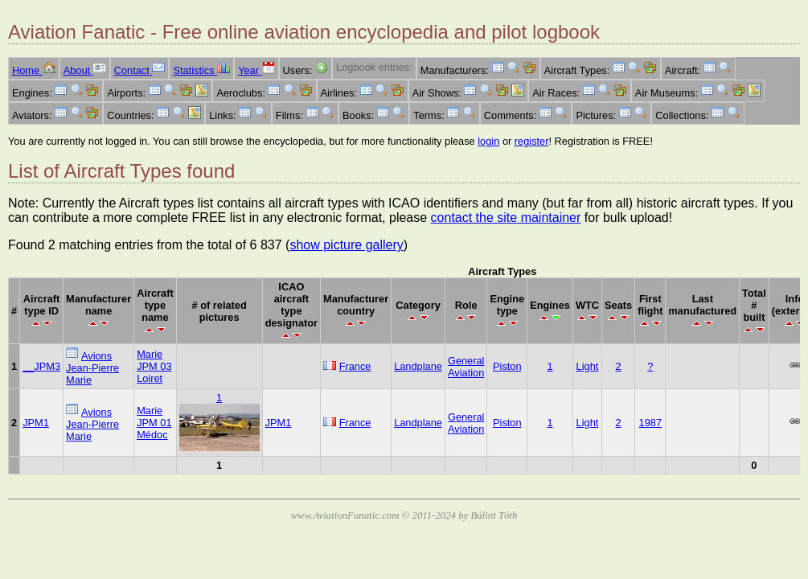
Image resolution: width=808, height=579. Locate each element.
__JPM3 (41, 366)
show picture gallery (346, 245)
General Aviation (466, 367)
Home (33, 70)
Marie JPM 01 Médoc (154, 422)
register (532, 141)
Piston (507, 366)
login (488, 141)
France (355, 366)
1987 (650, 423)
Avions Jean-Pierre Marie (92, 368)
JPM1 (36, 423)
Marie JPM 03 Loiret (154, 366)
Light (587, 366)
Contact (140, 70)
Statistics (201, 70)
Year (256, 70)
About (85, 70)
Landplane (418, 366)
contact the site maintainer (506, 217)
